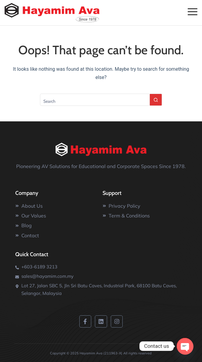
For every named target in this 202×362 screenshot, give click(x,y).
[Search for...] (95, 100)
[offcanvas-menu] (192, 11)
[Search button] (156, 100)
